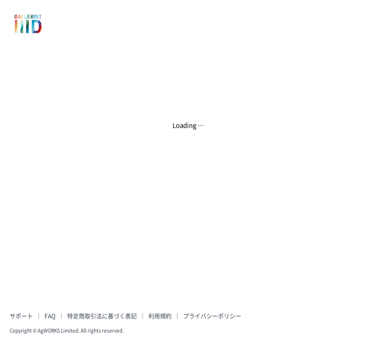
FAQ (50, 316)
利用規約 (160, 316)
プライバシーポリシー (212, 316)
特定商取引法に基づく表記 (102, 316)
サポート (21, 316)
